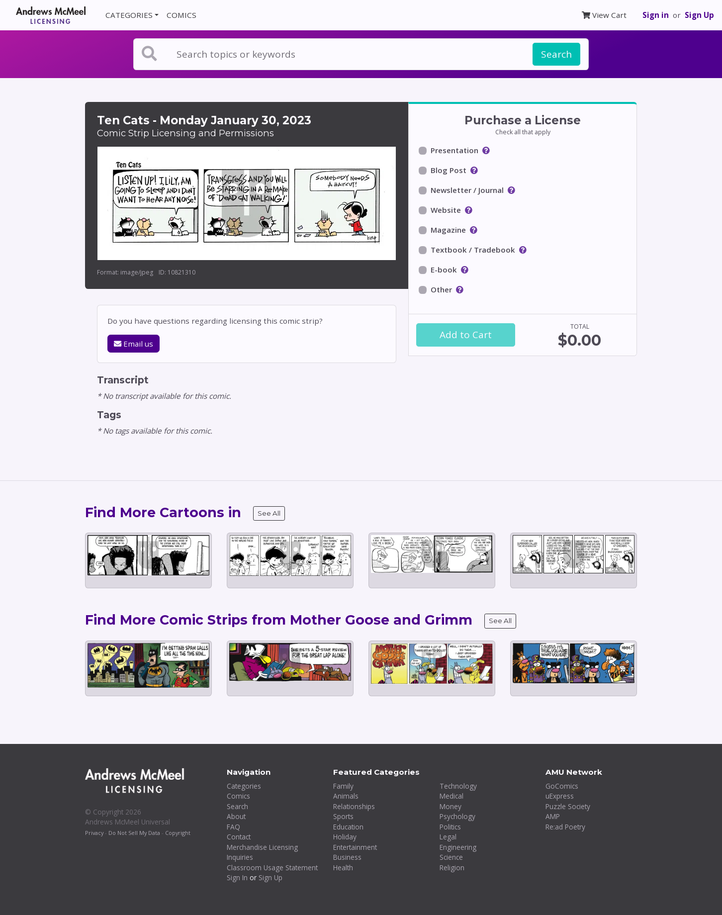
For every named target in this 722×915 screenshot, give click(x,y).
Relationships (354, 806)
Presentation (454, 150)
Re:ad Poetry (565, 826)
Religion (452, 867)
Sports (343, 816)
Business (347, 857)
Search (556, 54)
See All (269, 513)
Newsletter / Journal (467, 190)
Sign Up (699, 15)
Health (343, 867)
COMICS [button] (181, 15)
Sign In (237, 877)
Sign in (655, 15)
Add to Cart (466, 334)
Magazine (448, 230)
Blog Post (448, 170)
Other (441, 289)
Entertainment (355, 847)
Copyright (177, 832)
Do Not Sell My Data (134, 832)
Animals (346, 796)
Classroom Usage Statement (272, 867)
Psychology (457, 816)
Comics (238, 796)
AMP (552, 816)
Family (343, 786)
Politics (450, 826)
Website (446, 210)
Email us (133, 344)
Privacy (94, 832)
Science (451, 857)
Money (450, 806)
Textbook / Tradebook (473, 250)
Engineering (458, 847)
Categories (244, 786)
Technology (458, 786)
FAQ (233, 826)
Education (348, 826)
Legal (448, 836)
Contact (239, 836)
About (236, 816)
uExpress (559, 796)
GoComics (561, 786)
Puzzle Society (567, 806)
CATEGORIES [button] (129, 15)
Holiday (345, 836)
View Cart (604, 15)
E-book (444, 269)
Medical (451, 796)
